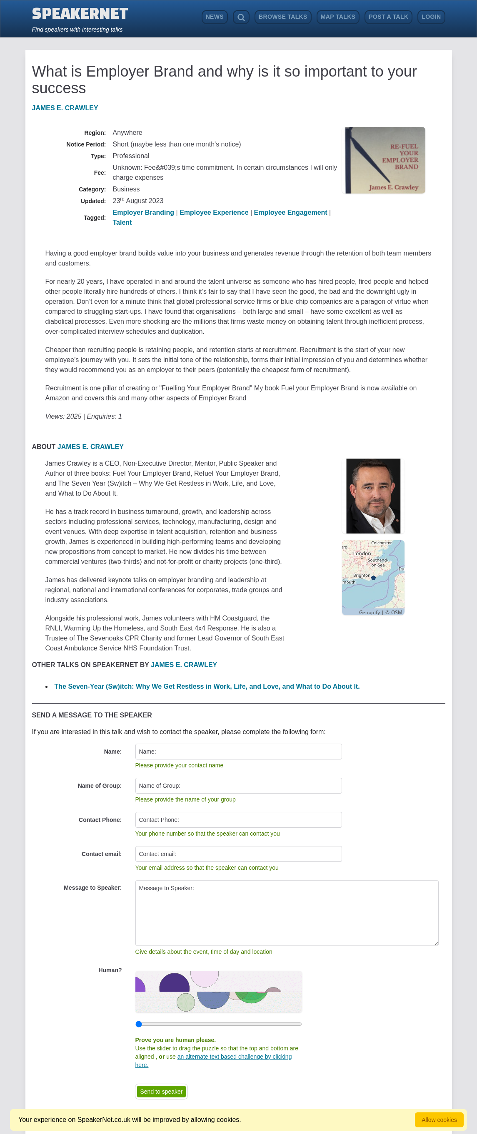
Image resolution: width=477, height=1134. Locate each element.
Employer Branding (144, 212)
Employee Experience (214, 212)
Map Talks (338, 16)
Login (431, 16)
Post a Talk (388, 16)
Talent (122, 222)
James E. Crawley (65, 108)
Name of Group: (100, 785)
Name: (113, 751)
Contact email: (102, 854)
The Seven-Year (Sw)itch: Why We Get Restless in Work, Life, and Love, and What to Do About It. (207, 686)
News (215, 16)
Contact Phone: (100, 819)
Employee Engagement (290, 212)
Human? (110, 970)
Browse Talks (283, 16)
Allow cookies (439, 1120)
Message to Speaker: (93, 887)
